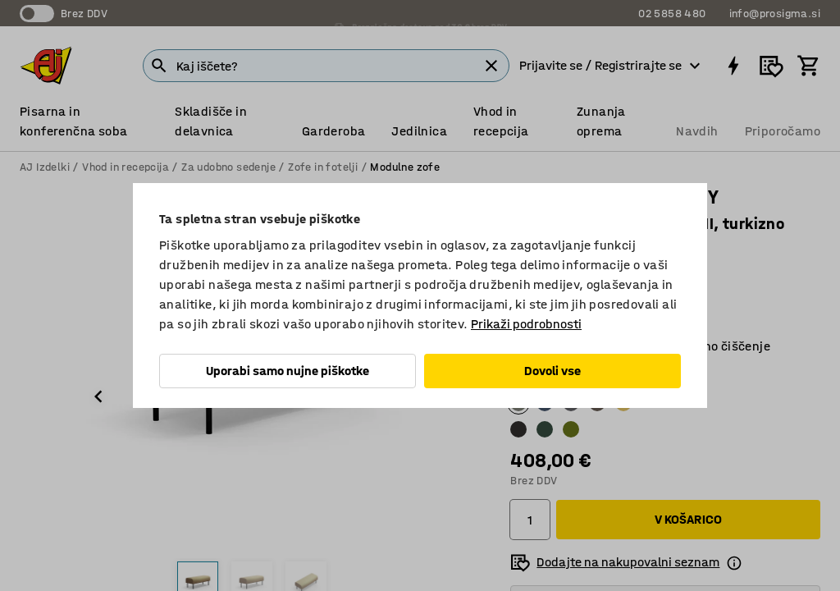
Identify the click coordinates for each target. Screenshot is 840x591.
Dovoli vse (552, 370)
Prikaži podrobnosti (526, 324)
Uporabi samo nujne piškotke (287, 370)
